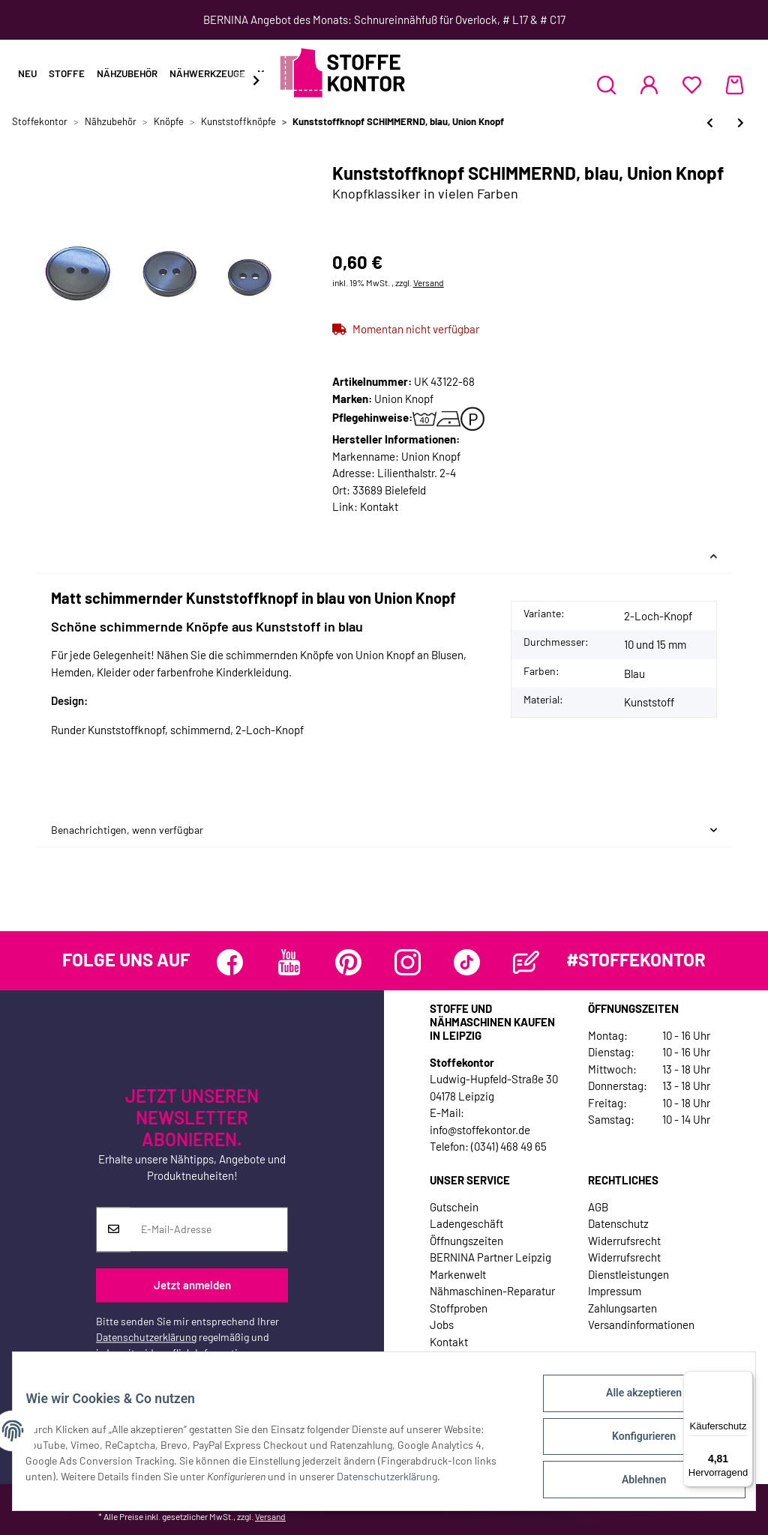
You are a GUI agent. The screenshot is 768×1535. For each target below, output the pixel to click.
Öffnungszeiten (466, 1240)
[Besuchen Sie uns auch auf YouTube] (289, 962)
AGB (598, 1207)
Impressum (614, 1291)
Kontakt (379, 506)
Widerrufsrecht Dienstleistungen (628, 1265)
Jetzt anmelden (192, 1285)
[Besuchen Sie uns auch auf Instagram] (407, 962)
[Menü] (744, 1380)
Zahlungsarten (622, 1308)
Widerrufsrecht (624, 1240)
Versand (428, 282)
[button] (606, 84)
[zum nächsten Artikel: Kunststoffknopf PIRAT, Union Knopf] (740, 122)
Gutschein (454, 1207)
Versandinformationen (641, 1324)
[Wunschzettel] (691, 84)
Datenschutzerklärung (146, 1336)
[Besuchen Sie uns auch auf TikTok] (467, 962)
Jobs (442, 1324)
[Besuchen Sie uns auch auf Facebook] (230, 962)
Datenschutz (618, 1223)
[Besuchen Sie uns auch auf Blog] (526, 962)
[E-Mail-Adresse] (209, 1229)
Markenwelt (458, 1274)
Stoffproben (459, 1308)
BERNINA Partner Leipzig (490, 1257)
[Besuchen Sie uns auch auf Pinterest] (348, 962)
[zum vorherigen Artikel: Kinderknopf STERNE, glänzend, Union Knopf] (709, 122)
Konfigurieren (632, 1443)
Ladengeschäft (466, 1223)
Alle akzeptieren (632, 1404)
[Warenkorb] (734, 84)
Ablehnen (632, 1482)
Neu (27, 73)
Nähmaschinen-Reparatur (492, 1291)
